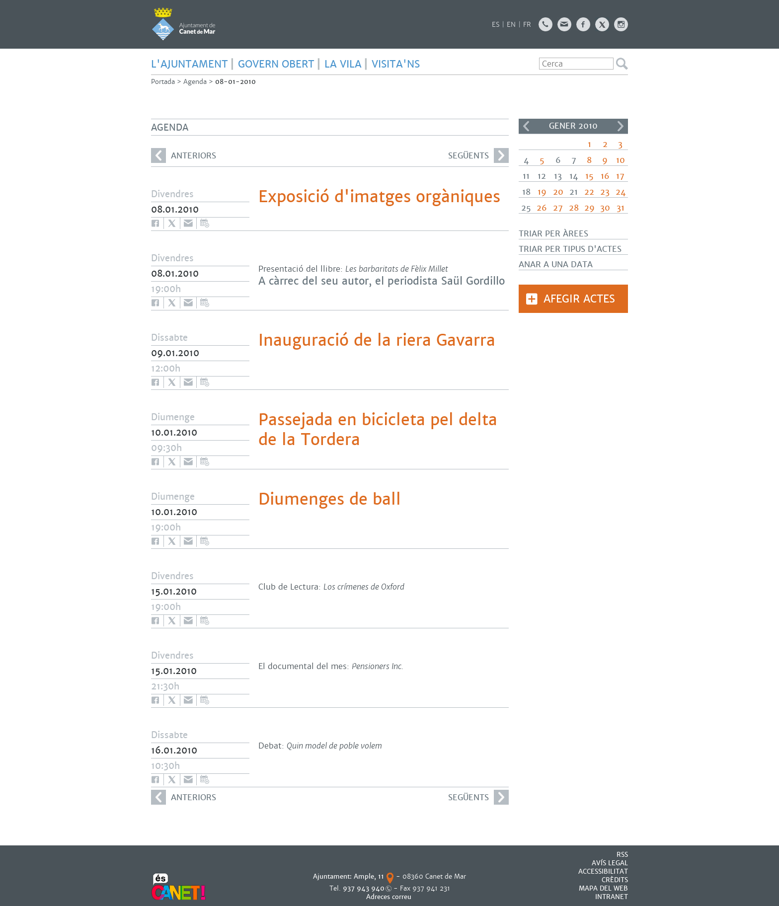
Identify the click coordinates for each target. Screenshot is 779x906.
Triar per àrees (553, 233)
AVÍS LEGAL (610, 863)
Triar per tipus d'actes (570, 249)
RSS (622, 854)
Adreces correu (389, 897)
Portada (163, 81)
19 (542, 192)
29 (589, 208)
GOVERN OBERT (276, 64)
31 (620, 208)
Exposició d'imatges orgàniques (379, 197)
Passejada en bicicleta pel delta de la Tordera (377, 430)
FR (527, 24)
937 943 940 (364, 888)
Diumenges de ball (329, 499)
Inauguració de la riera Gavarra (376, 340)
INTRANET (611, 897)
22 (589, 192)
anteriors (183, 155)
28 (574, 208)
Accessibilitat (603, 871)
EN (511, 24)
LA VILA (343, 64)
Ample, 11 (369, 876)
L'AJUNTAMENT (189, 64)
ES (495, 24)
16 (605, 176)
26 (542, 208)
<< (526, 126)
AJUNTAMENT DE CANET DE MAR (183, 23)
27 (558, 208)
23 (605, 192)
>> (620, 126)
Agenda (195, 81)
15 (589, 176)
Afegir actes (579, 298)
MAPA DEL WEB (603, 888)
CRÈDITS (615, 880)
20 (558, 192)
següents (478, 155)
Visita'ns (396, 64)
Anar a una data (556, 264)
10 (620, 160)
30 (605, 208)
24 (620, 192)
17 (620, 176)
